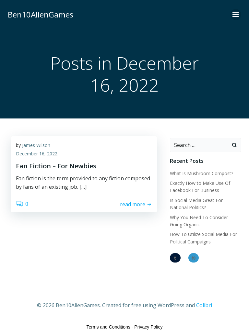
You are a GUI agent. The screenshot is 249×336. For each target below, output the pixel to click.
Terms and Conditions (108, 327)
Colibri (204, 305)
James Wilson (36, 145)
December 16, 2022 (36, 154)
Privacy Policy (148, 327)
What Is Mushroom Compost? (201, 173)
